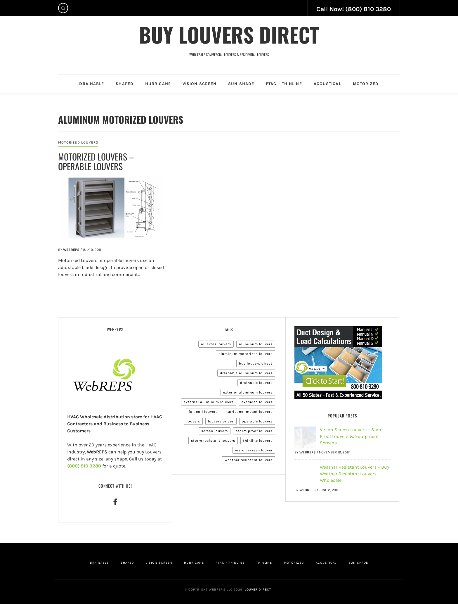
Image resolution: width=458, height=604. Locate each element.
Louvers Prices (221, 421)
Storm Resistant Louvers (213, 441)
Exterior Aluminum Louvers (248, 392)
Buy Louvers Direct (229, 34)
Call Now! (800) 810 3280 (353, 9)
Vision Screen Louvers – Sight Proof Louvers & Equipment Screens (351, 436)
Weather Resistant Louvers (249, 460)
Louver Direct (257, 589)
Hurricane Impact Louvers (249, 412)
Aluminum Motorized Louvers (245, 354)
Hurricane (158, 83)
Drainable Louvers (256, 383)
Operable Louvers (257, 421)
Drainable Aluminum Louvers (246, 373)
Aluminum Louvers (256, 344)
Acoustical (327, 83)
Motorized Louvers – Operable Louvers (96, 161)
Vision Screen (199, 83)
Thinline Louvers (258, 441)
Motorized (366, 83)
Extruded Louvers (257, 402)
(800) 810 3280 (84, 466)
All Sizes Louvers (216, 344)
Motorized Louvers (78, 142)
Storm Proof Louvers (254, 431)
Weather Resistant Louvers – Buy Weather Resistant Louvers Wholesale (354, 473)
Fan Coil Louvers (203, 412)
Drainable (91, 83)
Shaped (124, 83)
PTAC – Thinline (284, 83)
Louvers (193, 421)
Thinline (264, 563)
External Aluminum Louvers (209, 402)
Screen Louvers (214, 431)
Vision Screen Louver (254, 450)
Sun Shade (241, 83)
